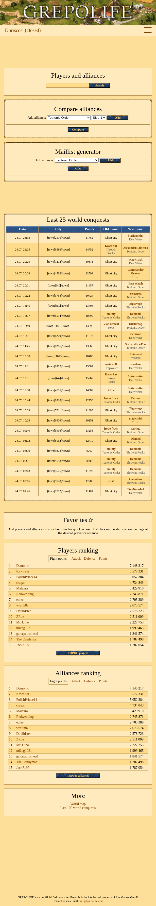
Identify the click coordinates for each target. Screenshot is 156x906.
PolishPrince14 (26, 577)
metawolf (135, 334)
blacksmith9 (135, 235)
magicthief (135, 418)
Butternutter (136, 376)
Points (103, 558)
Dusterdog (135, 324)
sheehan (136, 364)
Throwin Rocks (111, 251)
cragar (20, 583)
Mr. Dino (22, 622)
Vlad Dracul (111, 324)
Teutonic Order (136, 251)
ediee (20, 600)
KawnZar (111, 246)
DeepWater (135, 239)
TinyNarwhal (135, 489)
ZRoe (111, 390)
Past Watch (135, 283)
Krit (111, 481)
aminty (111, 314)
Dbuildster (23, 611)
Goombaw (135, 479)
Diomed (135, 438)
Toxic (135, 277)
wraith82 (22, 605)
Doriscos (13, 30)
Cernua (135, 398)
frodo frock (111, 398)
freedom (135, 358)
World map (78, 804)
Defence (90, 558)
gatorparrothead (27, 634)
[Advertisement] (78, 52)
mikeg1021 (24, 628)
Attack (76, 558)
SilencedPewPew (135, 344)
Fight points (58, 558)
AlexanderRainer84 (135, 248)
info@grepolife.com (91, 901)
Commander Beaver (136, 271)
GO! (78, 168)
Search (99, 85)
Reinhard (136, 354)
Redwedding (25, 594)
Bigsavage (135, 303)
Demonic (135, 314)
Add (118, 117)
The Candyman (26, 639)
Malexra (22, 588)
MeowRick (135, 259)
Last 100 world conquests (78, 808)
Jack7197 (22, 645)
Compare (78, 129)
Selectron (135, 293)
